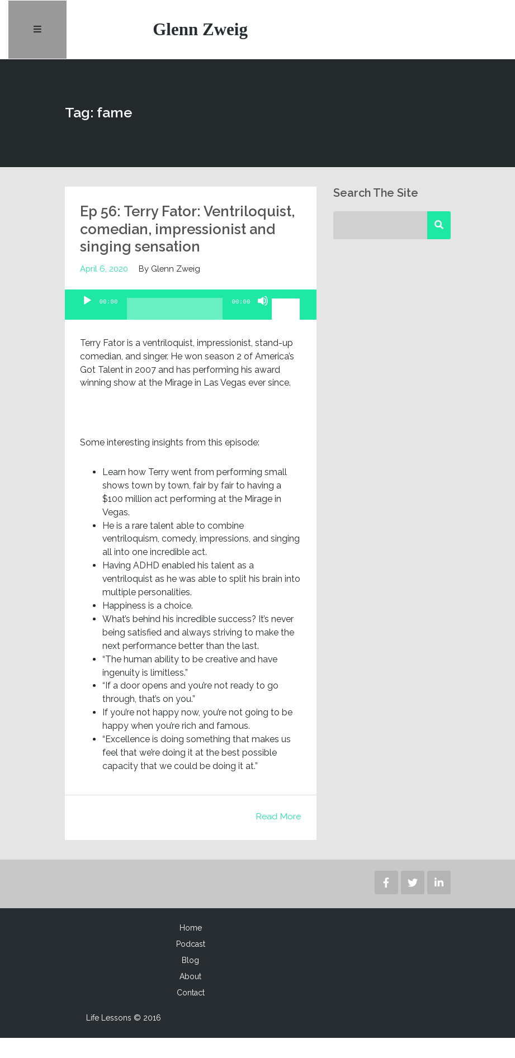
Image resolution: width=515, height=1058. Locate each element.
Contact (191, 1012)
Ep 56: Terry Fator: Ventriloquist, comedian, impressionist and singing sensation (170, 240)
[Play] (87, 330)
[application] (190, 325)
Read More (278, 836)
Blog (190, 980)
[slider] (175, 333)
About (190, 996)
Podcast (190, 964)
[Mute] (262, 330)
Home (190, 947)
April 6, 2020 (104, 288)
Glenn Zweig (201, 30)
